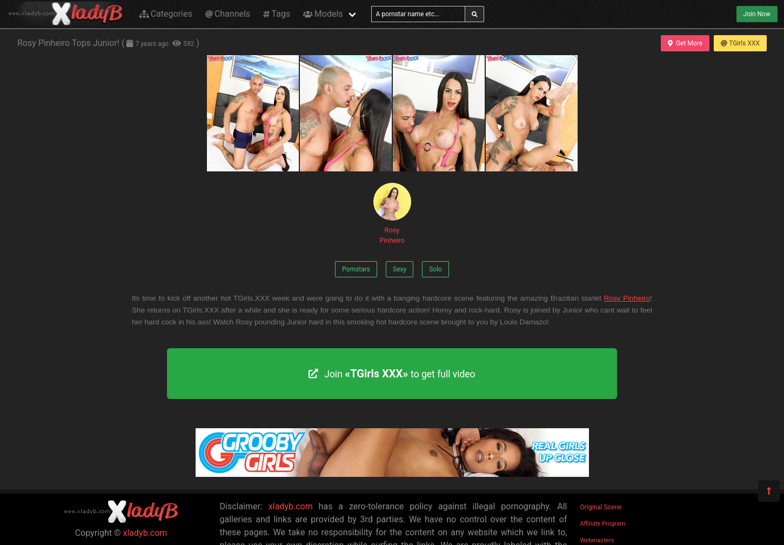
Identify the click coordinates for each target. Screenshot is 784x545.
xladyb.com (145, 533)
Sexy (399, 269)
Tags (276, 14)
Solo (435, 269)
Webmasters (597, 540)
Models (323, 14)
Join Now (756, 14)
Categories (165, 14)
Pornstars (356, 269)
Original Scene (601, 507)
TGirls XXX (740, 43)
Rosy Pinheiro (392, 213)
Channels (227, 14)
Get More (685, 43)
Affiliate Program (603, 523)
